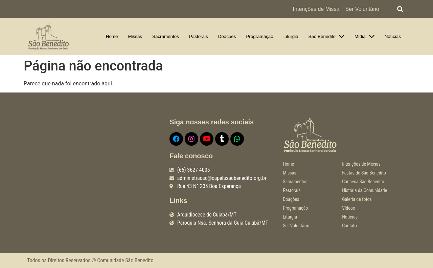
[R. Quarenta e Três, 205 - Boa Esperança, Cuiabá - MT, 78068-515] (93, 167)
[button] (400, 9)
